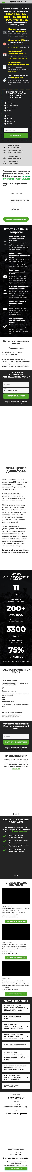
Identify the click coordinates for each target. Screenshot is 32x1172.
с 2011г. (19, 1154)
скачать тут (16, 769)
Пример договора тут (17, 283)
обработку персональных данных (16, 403)
